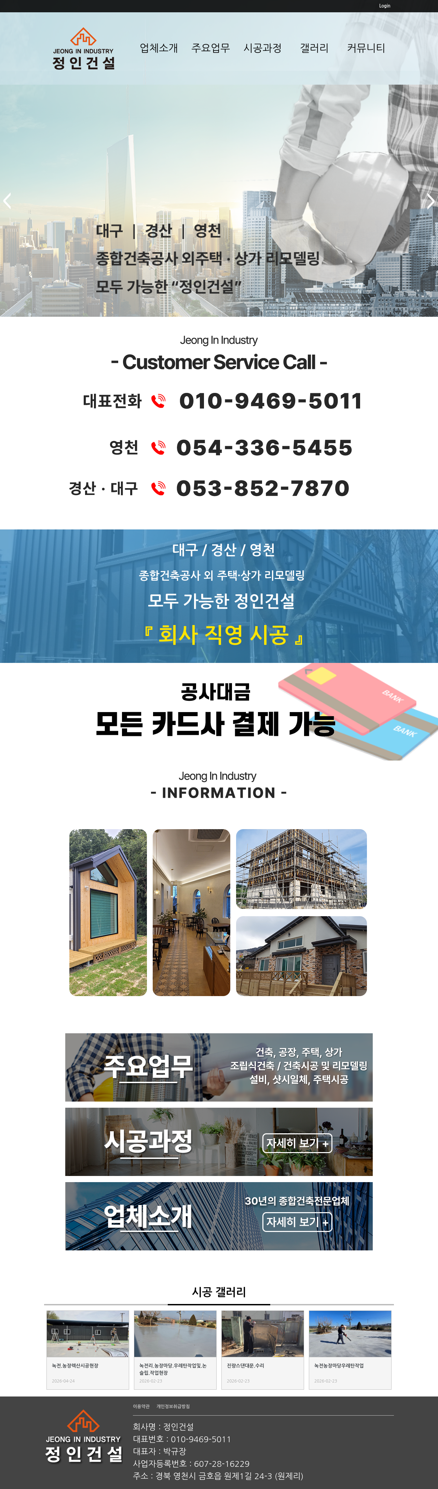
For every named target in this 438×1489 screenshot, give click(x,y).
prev (7, 201)
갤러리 (314, 48)
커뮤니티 (366, 48)
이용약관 (141, 1406)
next (431, 201)
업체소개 (158, 48)
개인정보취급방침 (173, 1406)
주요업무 (210, 48)
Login (385, 6)
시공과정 (262, 48)
